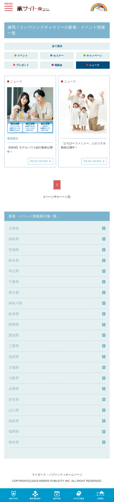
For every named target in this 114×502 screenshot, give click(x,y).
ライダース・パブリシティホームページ (57, 474)
